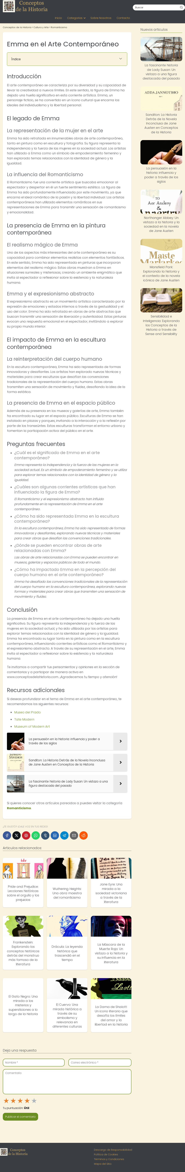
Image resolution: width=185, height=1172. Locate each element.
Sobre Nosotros (100, 18)
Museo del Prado (27, 712)
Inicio (58, 18)
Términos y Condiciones (109, 1159)
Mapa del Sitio (103, 1164)
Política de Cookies (106, 1154)
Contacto (123, 18)
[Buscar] (181, 7)
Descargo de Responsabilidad (113, 1150)
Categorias (74, 18)
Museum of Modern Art (32, 726)
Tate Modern (24, 719)
